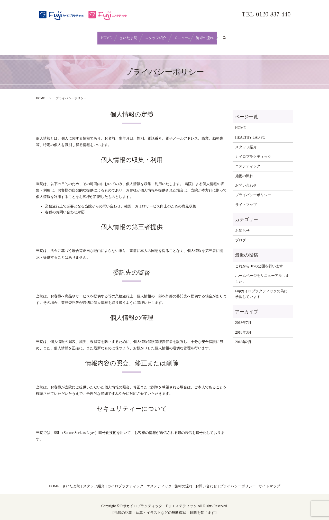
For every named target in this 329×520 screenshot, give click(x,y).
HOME (92, 35)
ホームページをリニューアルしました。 (262, 273)
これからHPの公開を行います (259, 261)
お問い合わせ (246, 181)
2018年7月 (243, 318)
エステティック (247, 161)
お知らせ (242, 225)
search (245, 36)
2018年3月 (243, 327)
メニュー (188, 35)
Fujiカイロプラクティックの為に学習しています (261, 289)
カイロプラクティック (253, 152)
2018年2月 (243, 337)
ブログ (240, 235)
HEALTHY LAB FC (250, 132)
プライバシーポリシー (253, 190)
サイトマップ (246, 200)
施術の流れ (218, 35)
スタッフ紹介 (155, 35)
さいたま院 (121, 35)
